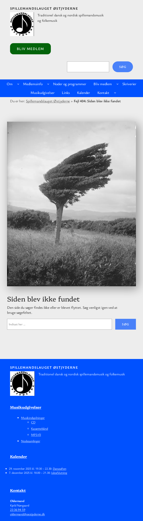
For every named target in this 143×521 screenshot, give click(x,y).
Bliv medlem (30, 48)
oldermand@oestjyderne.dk (27, 514)
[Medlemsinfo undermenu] (48, 84)
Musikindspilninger (33, 418)
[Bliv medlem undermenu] (117, 84)
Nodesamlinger (30, 441)
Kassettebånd (39, 428)
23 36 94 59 (17, 509)
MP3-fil (36, 434)
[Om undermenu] (18, 84)
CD (33, 422)
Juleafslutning (59, 473)
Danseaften (59, 469)
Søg (122, 67)
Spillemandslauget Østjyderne (44, 8)
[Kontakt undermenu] (115, 93)
